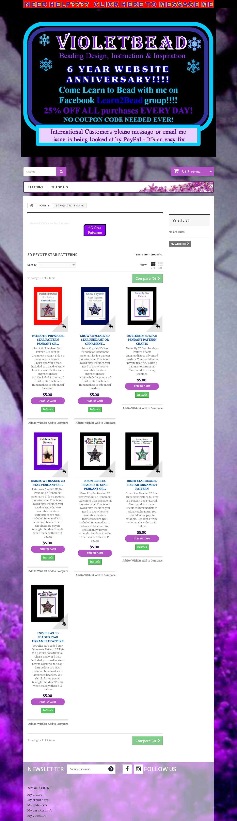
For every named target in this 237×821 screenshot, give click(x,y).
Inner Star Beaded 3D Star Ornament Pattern (142, 485)
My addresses (37, 805)
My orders (34, 794)
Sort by (31, 265)
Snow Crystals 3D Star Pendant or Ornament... (95, 340)
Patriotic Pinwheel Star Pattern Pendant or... (48, 340)
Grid (153, 265)
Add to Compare (58, 422)
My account (39, 788)
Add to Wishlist (37, 422)
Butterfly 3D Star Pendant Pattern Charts (142, 340)
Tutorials (59, 187)
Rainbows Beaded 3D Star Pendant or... (48, 483)
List (160, 265)
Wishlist (181, 220)
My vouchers (36, 816)
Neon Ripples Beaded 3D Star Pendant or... (95, 485)
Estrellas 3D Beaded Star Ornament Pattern (48, 637)
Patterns (35, 187)
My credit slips (38, 800)
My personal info (39, 810)
